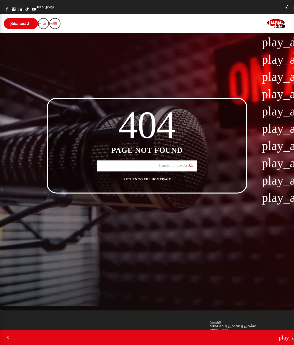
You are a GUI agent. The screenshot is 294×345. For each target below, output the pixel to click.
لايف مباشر (20, 24)
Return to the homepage (147, 179)
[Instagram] (14, 9)
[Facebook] (7, 9)
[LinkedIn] (20, 9)
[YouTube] (34, 9)
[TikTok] (27, 9)
